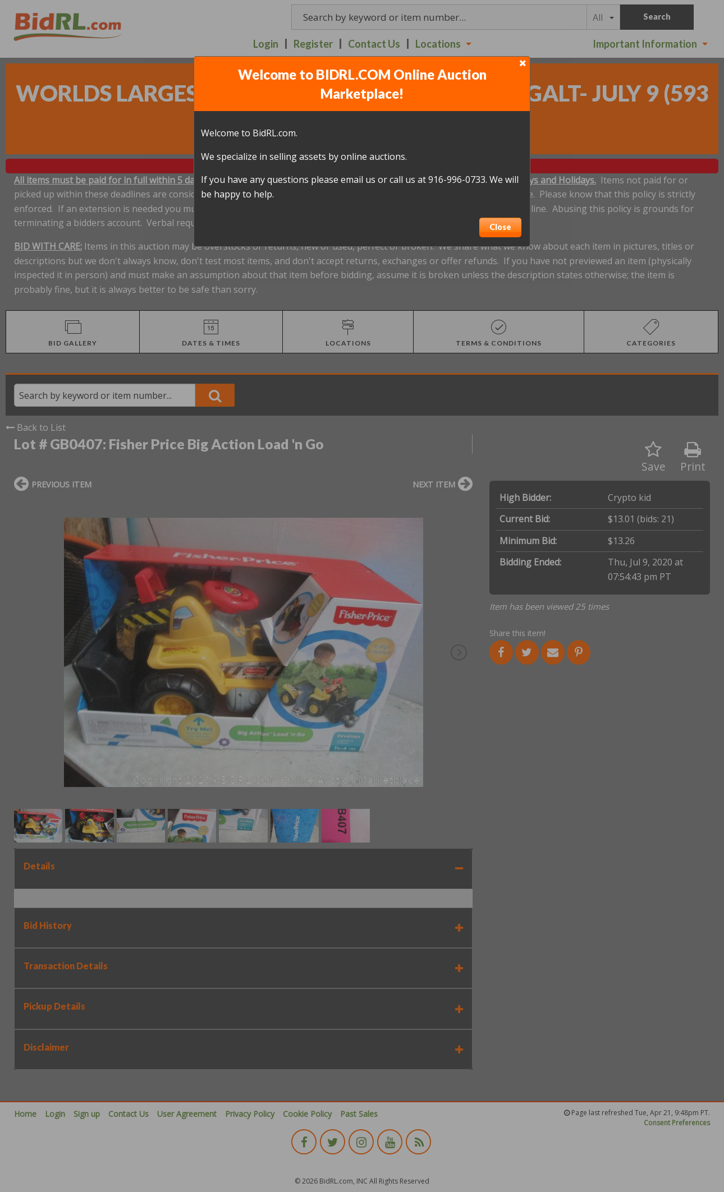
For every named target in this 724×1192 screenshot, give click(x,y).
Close (500, 227)
